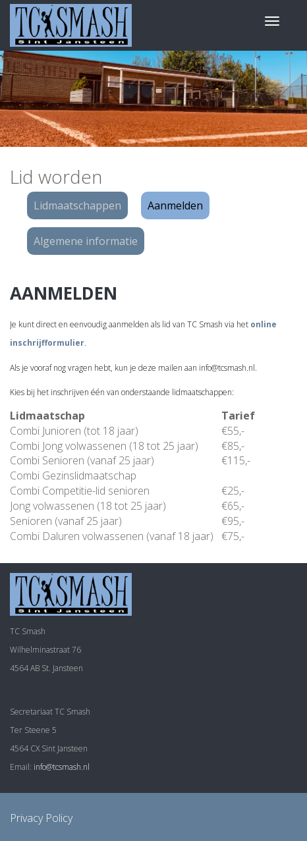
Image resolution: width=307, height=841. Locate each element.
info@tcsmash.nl (62, 767)
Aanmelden (175, 205)
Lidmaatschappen (77, 205)
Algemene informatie (86, 241)
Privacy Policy (41, 818)
